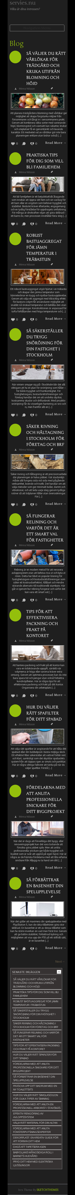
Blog (16, 43)
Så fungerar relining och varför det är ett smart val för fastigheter (44, 528)
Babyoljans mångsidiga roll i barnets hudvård (33, 1154)
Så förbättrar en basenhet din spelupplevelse (44, 885)
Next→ (60, 961)
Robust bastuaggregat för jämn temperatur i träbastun (44, 247)
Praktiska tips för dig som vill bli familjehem (44, 161)
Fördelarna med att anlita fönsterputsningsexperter (32, 1130)
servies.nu (23, 3)
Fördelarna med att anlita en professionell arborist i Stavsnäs (36, 1106)
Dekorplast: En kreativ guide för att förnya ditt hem (35, 1139)
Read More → (55, 142)
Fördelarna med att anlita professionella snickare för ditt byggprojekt (45, 799)
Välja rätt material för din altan (35, 1122)
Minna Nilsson (27, 88)
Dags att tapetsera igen (29, 1146)
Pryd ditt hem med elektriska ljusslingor (33, 1163)
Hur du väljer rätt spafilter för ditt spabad (44, 713)
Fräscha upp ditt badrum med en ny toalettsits (35, 1087)
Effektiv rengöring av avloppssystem (28, 1115)
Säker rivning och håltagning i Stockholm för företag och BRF (45, 435)
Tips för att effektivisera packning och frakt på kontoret (42, 623)
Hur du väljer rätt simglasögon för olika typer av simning (35, 1096)
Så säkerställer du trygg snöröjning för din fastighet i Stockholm (44, 343)
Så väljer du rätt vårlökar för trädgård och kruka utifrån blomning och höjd (46, 68)
